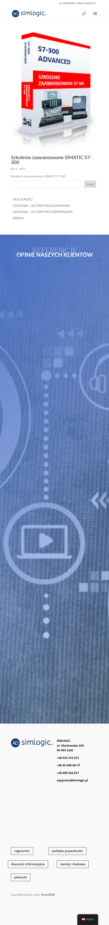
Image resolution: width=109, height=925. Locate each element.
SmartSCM (48, 894)
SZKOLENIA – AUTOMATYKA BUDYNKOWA (41, 206)
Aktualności (22, 199)
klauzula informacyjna (28, 864)
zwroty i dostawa (72, 864)
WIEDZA (18, 218)
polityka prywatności (67, 851)
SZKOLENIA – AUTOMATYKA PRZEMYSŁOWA (43, 212)
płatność (20, 877)
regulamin (22, 851)
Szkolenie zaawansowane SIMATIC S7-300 (51, 159)
